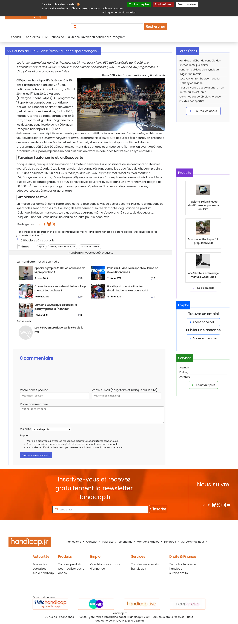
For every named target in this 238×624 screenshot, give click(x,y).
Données (170, 541)
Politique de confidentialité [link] (119, 12)
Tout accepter (139, 4)
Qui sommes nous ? (194, 541)
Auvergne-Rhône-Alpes (62, 246)
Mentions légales (148, 541)
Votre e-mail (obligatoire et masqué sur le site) (124, 390)
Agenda (184, 367)
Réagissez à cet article (39, 240)
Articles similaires (90, 246)
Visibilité (25, 429)
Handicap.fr (135, 617)
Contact (92, 541)
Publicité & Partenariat (117, 541)
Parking (183, 372)
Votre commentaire (34, 404)
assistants (112, 444)
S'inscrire (158, 509)
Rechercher (155, 26)
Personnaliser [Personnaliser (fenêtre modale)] (186, 4)
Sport (42, 246)
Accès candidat (201, 322)
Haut (190, 617)
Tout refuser (163, 4)
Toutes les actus (203, 111)
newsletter (117, 488)
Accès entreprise (202, 338)
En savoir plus (203, 385)
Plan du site (73, 541)
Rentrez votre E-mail (37, 509)
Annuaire (184, 376)
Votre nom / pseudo (34, 390)
